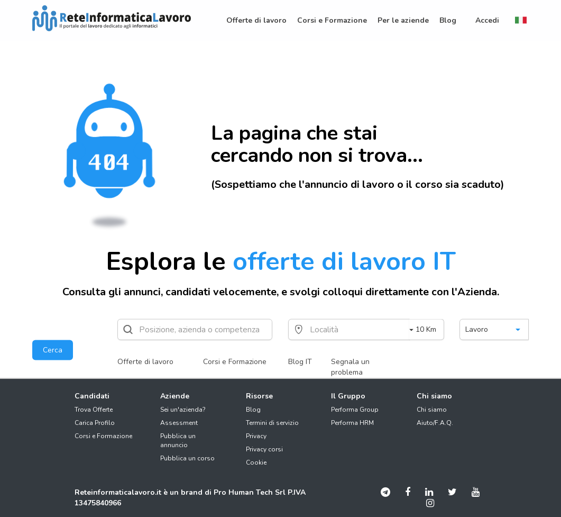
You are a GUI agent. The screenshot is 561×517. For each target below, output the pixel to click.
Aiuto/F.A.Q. (435, 423)
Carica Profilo (95, 423)
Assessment (179, 423)
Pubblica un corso (187, 458)
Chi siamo (432, 409)
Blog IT (300, 362)
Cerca (52, 350)
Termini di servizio (272, 423)
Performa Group (355, 409)
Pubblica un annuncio (178, 440)
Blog (253, 409)
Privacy (256, 436)
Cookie (256, 462)
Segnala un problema (350, 367)
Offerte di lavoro (145, 362)
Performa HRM (352, 423)
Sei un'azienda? (183, 409)
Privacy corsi (264, 449)
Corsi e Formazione (234, 362)
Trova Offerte (94, 409)
